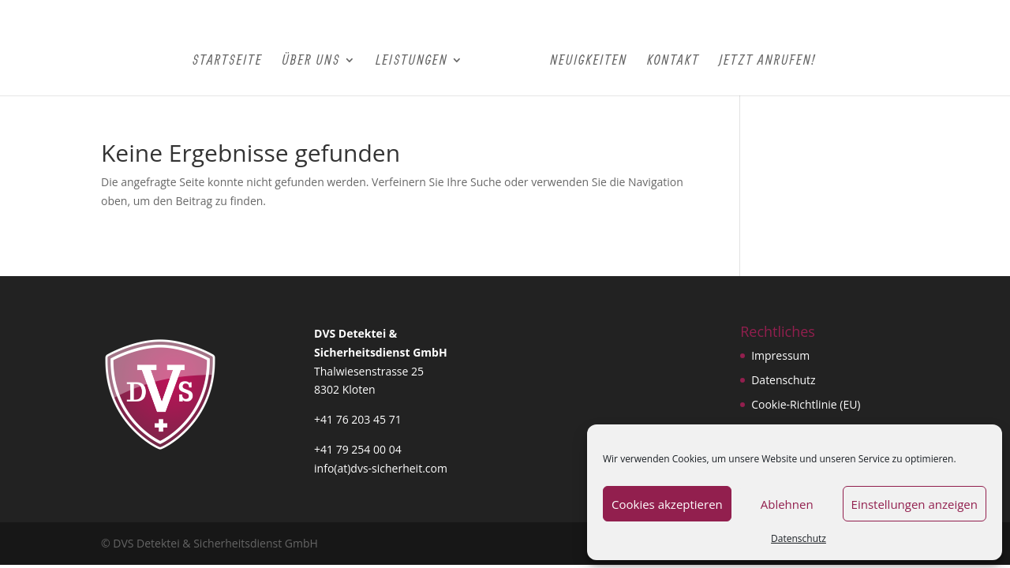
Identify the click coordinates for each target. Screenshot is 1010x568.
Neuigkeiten (588, 60)
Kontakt (673, 60)
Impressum (780, 355)
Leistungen (411, 60)
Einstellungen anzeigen (914, 504)
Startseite (228, 60)
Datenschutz (798, 538)
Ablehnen (787, 504)
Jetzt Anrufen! (767, 60)
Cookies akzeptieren (667, 504)
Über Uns (311, 60)
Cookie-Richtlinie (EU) (805, 404)
